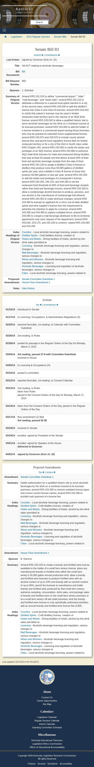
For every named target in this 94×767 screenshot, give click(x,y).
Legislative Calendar (47, 717)
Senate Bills (60, 36)
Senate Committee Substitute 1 (38, 279)
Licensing (27, 246)
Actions (38, 55)
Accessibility (66, 763)
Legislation (16, 36)
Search (39, 22)
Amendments (52, 55)
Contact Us (47, 697)
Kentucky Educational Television (47, 740)
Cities (25, 273)
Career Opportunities (47, 700)
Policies (32, 763)
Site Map (47, 704)
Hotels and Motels (31, 239)
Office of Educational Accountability (47, 747)
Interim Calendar (47, 724)
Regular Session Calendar (47, 720)
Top (38, 305)
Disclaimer (53, 763)
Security (42, 763)
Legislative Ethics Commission (47, 743)
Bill (23, 71)
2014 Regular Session (38, 36)
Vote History (28, 288)
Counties (26, 232)
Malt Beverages (30, 252)
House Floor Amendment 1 (36, 282)
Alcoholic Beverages (32, 266)
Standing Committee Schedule (47, 727)
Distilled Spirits (29, 235)
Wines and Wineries (32, 259)
